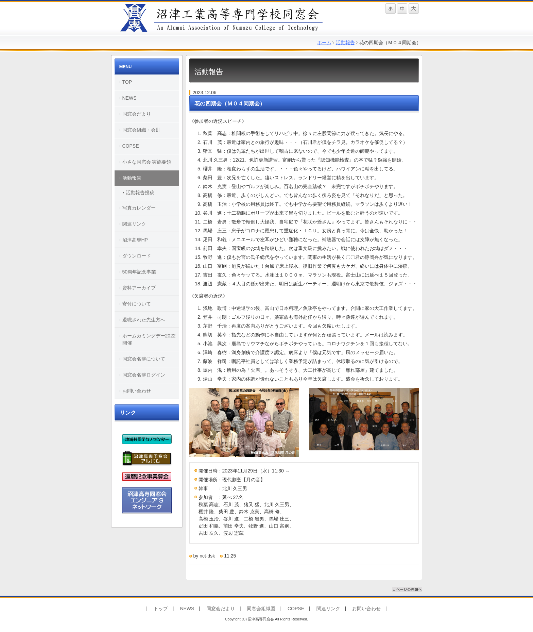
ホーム (324, 42)
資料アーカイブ (139, 287)
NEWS (129, 98)
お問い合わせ (136, 391)
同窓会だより (136, 114)
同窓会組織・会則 (141, 130)
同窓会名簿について (143, 359)
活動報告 (345, 42)
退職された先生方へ (143, 319)
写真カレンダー (139, 208)
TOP (127, 82)
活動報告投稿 (140, 192)
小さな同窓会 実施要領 (146, 162)
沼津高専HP (135, 240)
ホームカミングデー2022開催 (149, 339)
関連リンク (134, 224)
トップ (161, 608)
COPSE (130, 146)
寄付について (136, 303)
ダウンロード (136, 256)
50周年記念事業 (139, 272)
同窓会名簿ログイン (143, 375)
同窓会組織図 (261, 608)
